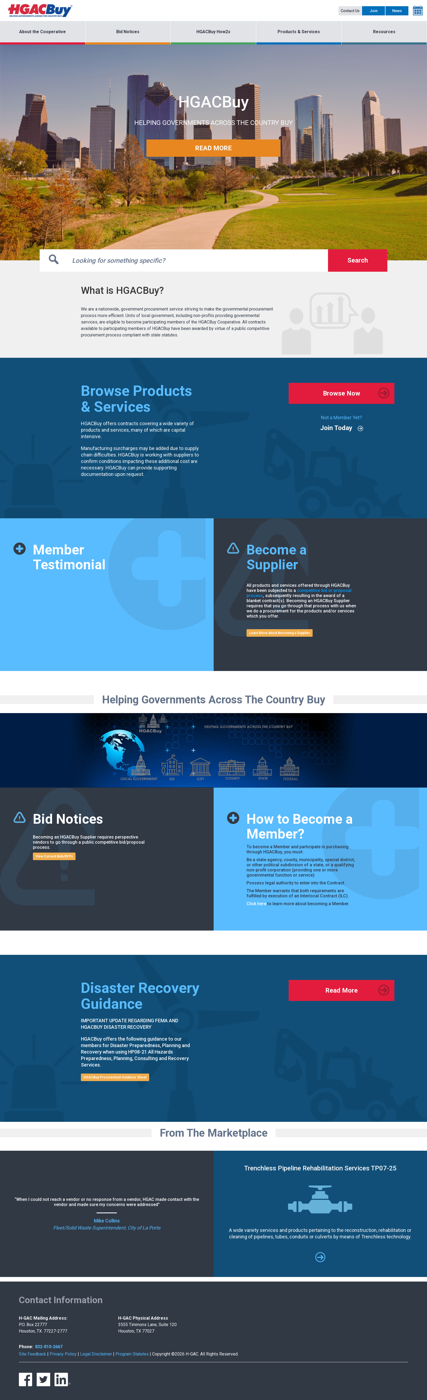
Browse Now (341, 393)
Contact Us (350, 11)
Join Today (336, 428)
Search (357, 260)
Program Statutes (132, 1354)
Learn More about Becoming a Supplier (279, 633)
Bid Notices (127, 31)
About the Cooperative (42, 31)
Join (374, 11)
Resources (384, 31)
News (397, 11)
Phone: (26, 1346)
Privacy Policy (63, 1354)
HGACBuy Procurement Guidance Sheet (115, 1077)
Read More (341, 990)
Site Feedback (32, 1354)
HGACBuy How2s (213, 31)
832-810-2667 (49, 1346)
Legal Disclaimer (96, 1354)
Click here (256, 903)
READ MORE (213, 148)
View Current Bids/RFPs (54, 856)
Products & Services (299, 31)
